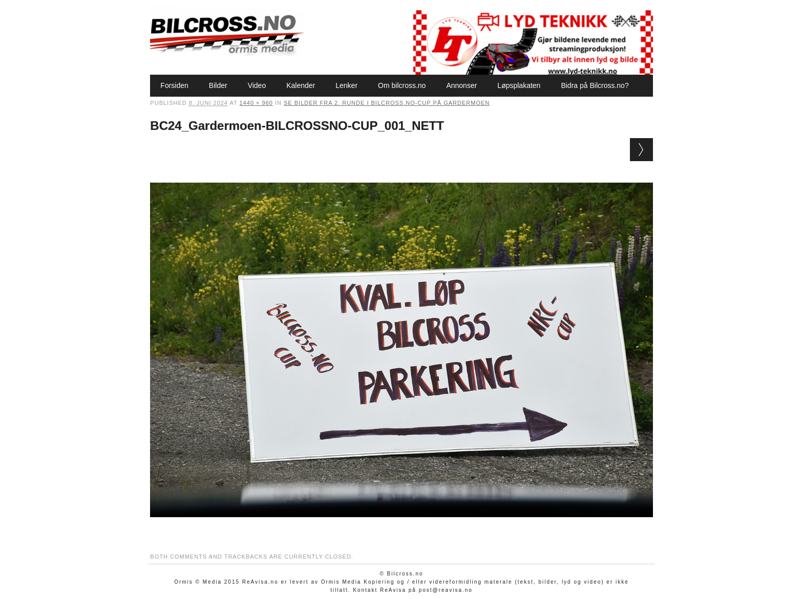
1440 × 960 (256, 103)
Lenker (346, 85)
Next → (641, 149)
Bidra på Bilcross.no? (594, 85)
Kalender (300, 85)
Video (257, 85)
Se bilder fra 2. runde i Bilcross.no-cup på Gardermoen (387, 103)
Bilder (218, 85)
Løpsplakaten (518, 85)
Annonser (461, 85)
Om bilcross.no (402, 85)
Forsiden (174, 85)
